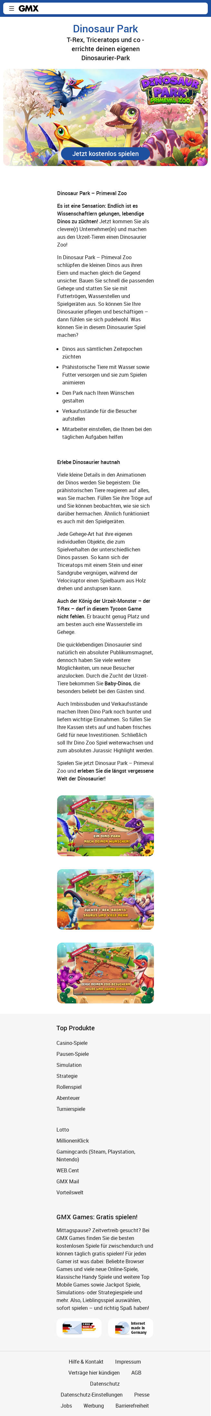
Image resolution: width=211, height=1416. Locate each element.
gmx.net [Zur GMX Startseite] (29, 8)
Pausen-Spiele (72, 1053)
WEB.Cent (67, 1170)
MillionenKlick (72, 1140)
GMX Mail (67, 1181)
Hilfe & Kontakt (86, 1361)
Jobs (66, 1405)
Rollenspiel (69, 1086)
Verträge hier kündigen (94, 1372)
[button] (11, 8)
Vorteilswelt (70, 1192)
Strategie (66, 1075)
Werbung (94, 1405)
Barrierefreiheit (132, 1405)
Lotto (62, 1129)
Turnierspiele (70, 1108)
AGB (136, 1372)
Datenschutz (105, 1383)
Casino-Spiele (71, 1042)
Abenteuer (68, 1097)
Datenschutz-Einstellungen (92, 1394)
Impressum (128, 1361)
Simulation (69, 1064)
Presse (141, 1394)
